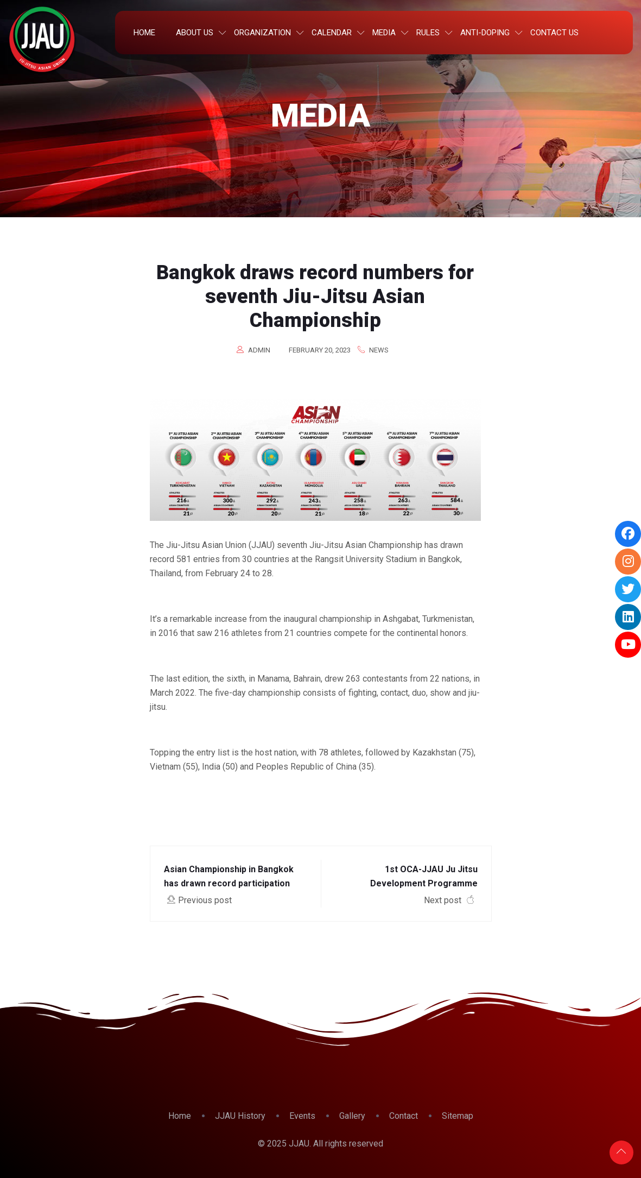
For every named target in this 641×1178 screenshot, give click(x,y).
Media (384, 32)
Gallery (352, 1116)
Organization (262, 32)
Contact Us (554, 32)
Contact (403, 1116)
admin (259, 350)
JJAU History (240, 1116)
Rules (428, 32)
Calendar (332, 32)
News (379, 350)
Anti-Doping (485, 32)
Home (144, 32)
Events (302, 1116)
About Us (194, 32)
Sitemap (457, 1116)
